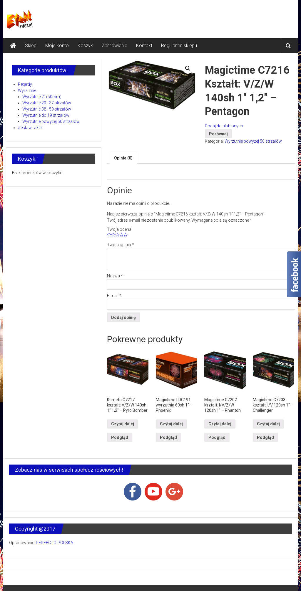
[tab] (123, 158)
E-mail (114, 295)
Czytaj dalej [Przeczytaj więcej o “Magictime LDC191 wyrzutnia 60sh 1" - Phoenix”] (171, 424)
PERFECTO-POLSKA (54, 542)
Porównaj (218, 133)
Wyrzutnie (27, 90)
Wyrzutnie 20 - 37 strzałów (46, 103)
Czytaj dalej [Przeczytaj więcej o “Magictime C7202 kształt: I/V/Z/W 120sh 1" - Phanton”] (219, 424)
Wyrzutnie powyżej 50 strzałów (253, 141)
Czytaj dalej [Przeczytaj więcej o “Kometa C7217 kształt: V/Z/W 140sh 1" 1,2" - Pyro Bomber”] (122, 424)
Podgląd (119, 437)
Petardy (25, 84)
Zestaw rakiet (30, 127)
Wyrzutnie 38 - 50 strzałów (46, 109)
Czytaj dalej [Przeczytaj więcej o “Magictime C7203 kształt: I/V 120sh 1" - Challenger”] (268, 424)
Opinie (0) (123, 158)
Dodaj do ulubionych (224, 126)
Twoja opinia (120, 244)
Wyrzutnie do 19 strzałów (45, 115)
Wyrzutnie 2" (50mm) (41, 96)
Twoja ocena (119, 229)
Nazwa (115, 276)
